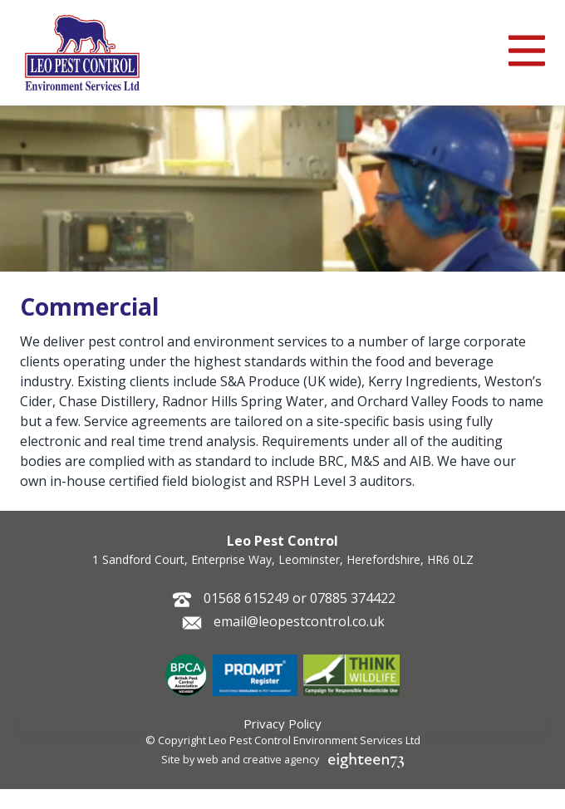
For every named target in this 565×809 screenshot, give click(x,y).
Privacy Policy (282, 723)
